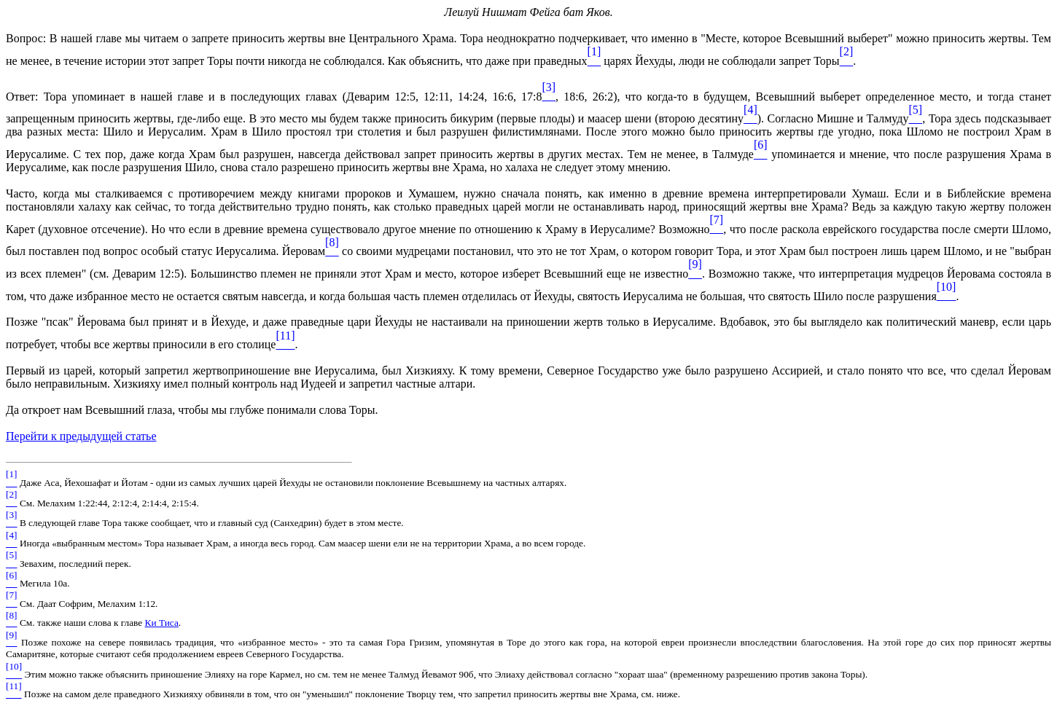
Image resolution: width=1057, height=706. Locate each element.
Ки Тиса (162, 622)
